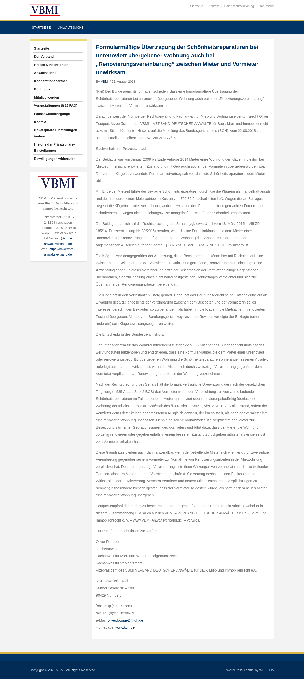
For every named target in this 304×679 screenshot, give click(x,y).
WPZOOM (267, 670)
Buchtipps (42, 89)
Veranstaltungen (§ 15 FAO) (55, 105)
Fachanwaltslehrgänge (52, 114)
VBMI (105, 81)
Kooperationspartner (50, 81)
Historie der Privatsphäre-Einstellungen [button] (54, 147)
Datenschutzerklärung (239, 6)
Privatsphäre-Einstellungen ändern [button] (55, 133)
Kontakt (214, 6)
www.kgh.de (125, 627)
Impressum (266, 6)
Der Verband (44, 56)
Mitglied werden (46, 97)
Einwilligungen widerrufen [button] (55, 159)
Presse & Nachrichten (51, 65)
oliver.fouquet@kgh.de (125, 620)
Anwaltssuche (70, 27)
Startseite (196, 6)
